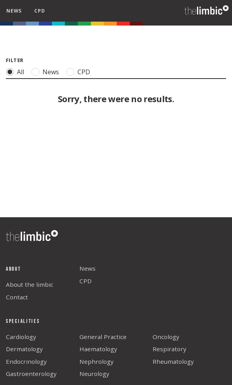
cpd (39, 10)
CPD (83, 72)
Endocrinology (26, 361)
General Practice (103, 337)
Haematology (98, 349)
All (20, 72)
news (14, 10)
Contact (17, 297)
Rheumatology (173, 361)
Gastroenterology (31, 374)
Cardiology (21, 337)
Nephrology (96, 361)
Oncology (166, 337)
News (50, 72)
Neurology (94, 374)
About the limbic (29, 284)
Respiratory (169, 349)
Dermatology (24, 349)
